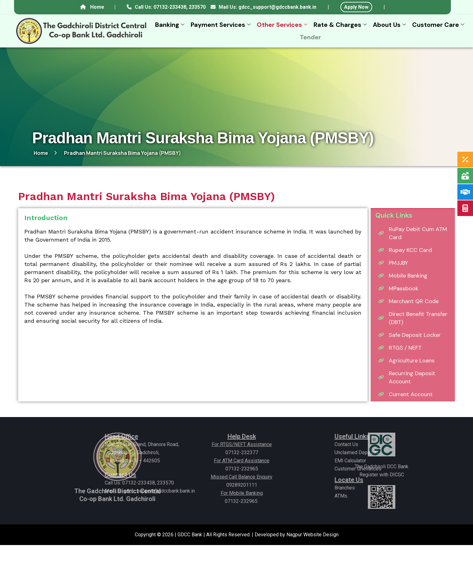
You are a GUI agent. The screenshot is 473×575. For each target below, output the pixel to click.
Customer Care (439, 25)
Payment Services (221, 25)
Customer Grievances (386, 469)
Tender (310, 37)
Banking (170, 25)
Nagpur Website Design (312, 535)
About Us (390, 25)
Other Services (283, 25)
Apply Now (356, 7)
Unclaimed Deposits (385, 452)
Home (97, 7)
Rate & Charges (341, 25)
